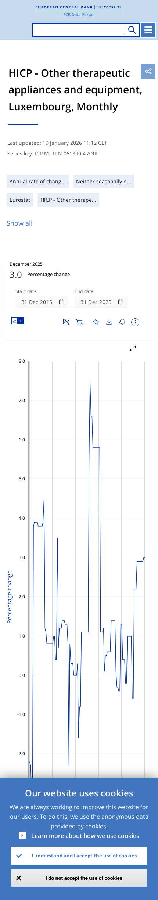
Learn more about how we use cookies (85, 836)
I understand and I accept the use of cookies (84, 855)
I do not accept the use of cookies (84, 878)
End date (84, 291)
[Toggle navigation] (148, 30)
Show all (20, 223)
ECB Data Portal (78, 14)
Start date (26, 291)
